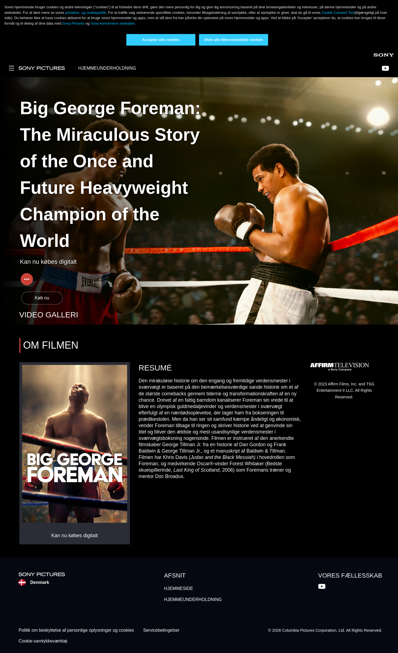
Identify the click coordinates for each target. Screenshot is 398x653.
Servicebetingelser (161, 630)
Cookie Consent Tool (338, 13)
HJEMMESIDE (178, 588)
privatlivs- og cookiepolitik (85, 13)
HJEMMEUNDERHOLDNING (107, 68)
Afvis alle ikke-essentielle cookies (233, 40)
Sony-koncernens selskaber (112, 23)
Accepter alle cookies (161, 40)
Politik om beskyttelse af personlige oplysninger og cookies (76, 630)
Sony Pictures (74, 23)
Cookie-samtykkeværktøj (43, 641)
